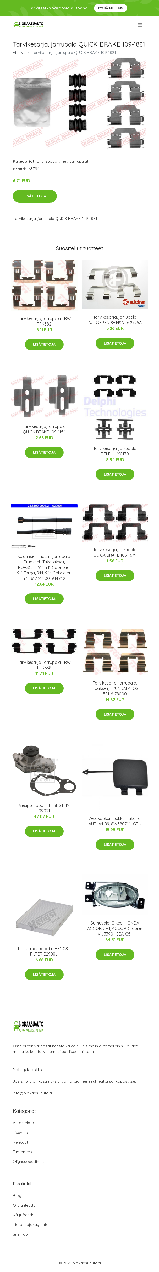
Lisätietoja (35, 196)
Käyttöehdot (24, 1214)
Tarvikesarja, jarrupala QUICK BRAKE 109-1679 (114, 552)
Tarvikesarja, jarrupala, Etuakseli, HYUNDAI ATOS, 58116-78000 (115, 688)
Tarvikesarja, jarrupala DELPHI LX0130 (114, 451)
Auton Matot (24, 1122)
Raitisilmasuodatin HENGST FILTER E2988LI (44, 951)
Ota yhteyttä (24, 1205)
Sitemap (20, 1234)
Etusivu (19, 52)
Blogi (17, 1195)
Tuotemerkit (24, 1151)
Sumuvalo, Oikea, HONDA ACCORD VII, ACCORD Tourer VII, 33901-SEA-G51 (114, 928)
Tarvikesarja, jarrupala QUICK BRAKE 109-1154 (44, 429)
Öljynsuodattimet (52, 161)
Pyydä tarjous (110, 8)
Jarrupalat (78, 161)
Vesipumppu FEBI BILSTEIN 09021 (44, 808)
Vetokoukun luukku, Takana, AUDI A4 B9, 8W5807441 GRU (114, 821)
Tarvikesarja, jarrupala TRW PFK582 (44, 321)
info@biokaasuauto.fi (32, 1093)
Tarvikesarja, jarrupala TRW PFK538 (44, 665)
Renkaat (20, 1142)
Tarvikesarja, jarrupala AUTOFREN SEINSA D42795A (115, 320)
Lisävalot (21, 1132)
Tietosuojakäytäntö (31, 1224)
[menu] (140, 25)
